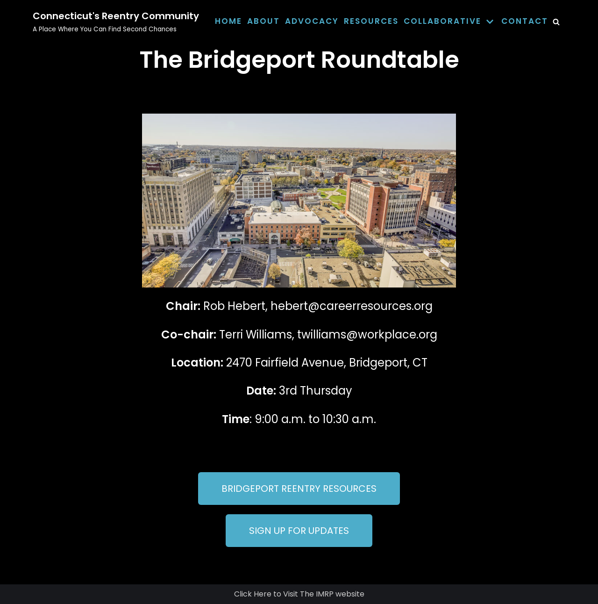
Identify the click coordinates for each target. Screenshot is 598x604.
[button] (299, 488)
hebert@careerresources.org (352, 306)
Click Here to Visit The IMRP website (299, 594)
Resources (371, 21)
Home (228, 21)
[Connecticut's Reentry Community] (116, 21)
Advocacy (312, 21)
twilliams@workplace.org (367, 334)
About (263, 21)
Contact (524, 21)
